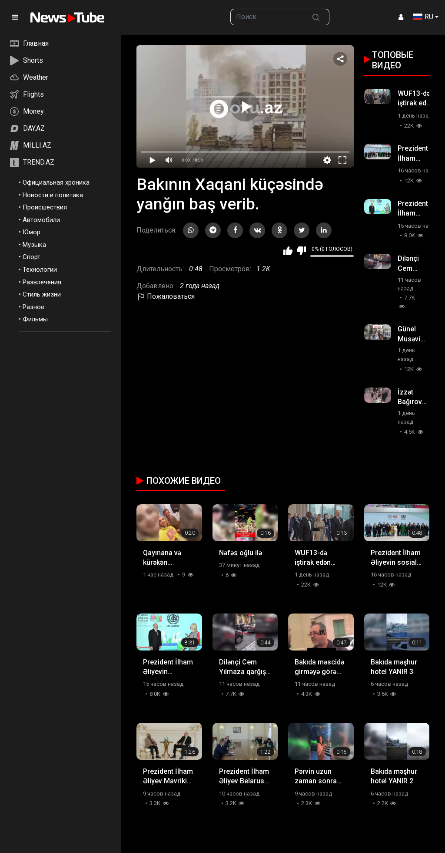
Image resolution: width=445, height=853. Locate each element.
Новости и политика (53, 195)
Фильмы (35, 319)
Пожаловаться (165, 296)
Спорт (31, 257)
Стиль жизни (42, 294)
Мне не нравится (301, 250)
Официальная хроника (56, 182)
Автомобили (41, 220)
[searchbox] (266, 17)
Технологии (40, 269)
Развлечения (42, 282)
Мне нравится (287, 250)
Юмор (31, 232)
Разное (33, 307)
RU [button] (423, 17)
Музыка (34, 245)
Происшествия (45, 207)
